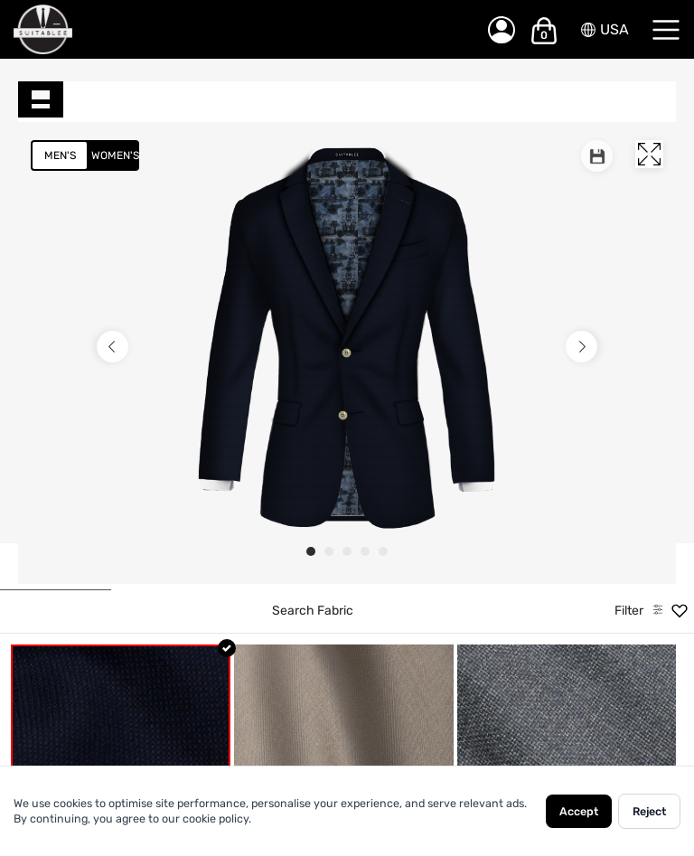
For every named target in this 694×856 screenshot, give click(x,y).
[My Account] (501, 29)
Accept (578, 811)
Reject (649, 811)
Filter (628, 610)
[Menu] (666, 29)
